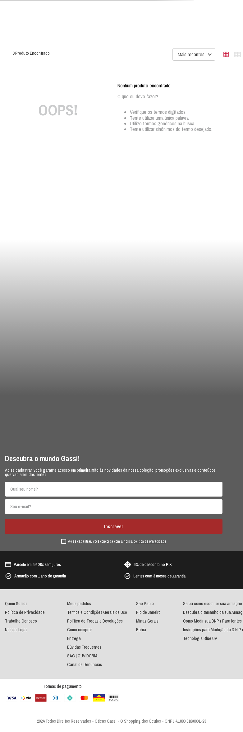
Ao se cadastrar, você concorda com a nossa (117, 542)
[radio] (226, 54)
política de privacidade (150, 541)
